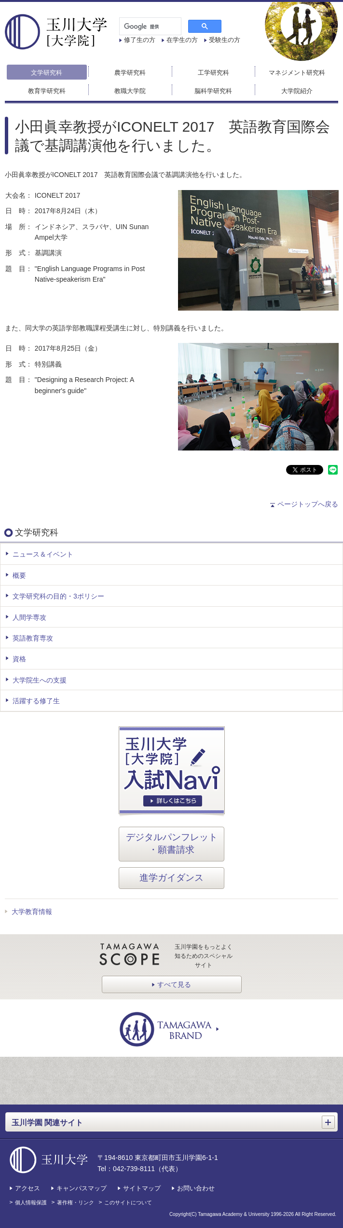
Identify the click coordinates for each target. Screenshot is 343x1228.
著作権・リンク (75, 1202)
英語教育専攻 (33, 638)
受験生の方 (224, 39)
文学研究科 (46, 72)
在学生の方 (182, 39)
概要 (19, 575)
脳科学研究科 (213, 91)
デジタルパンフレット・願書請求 (172, 843)
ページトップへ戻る (307, 504)
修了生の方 (139, 39)
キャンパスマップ (81, 1188)
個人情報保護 (31, 1202)
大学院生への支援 (40, 680)
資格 (19, 659)
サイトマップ (142, 1188)
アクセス (27, 1188)
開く (329, 1119)
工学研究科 (213, 72)
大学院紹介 (297, 91)
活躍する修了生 (36, 701)
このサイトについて (128, 1202)
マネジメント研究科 (297, 72)
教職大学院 (130, 91)
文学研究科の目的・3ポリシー (58, 596)
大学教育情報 (32, 911)
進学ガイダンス (171, 878)
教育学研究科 (47, 91)
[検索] (149, 26)
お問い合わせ (196, 1188)
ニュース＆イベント (43, 554)
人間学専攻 (29, 617)
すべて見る (174, 984)
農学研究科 (130, 72)
